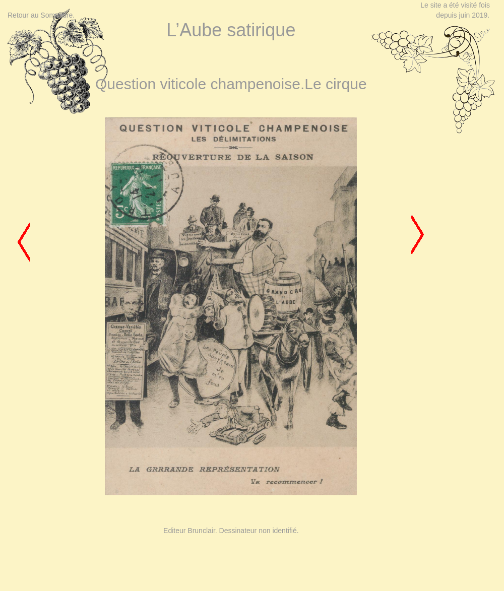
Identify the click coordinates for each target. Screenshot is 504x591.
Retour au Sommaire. (41, 15)
